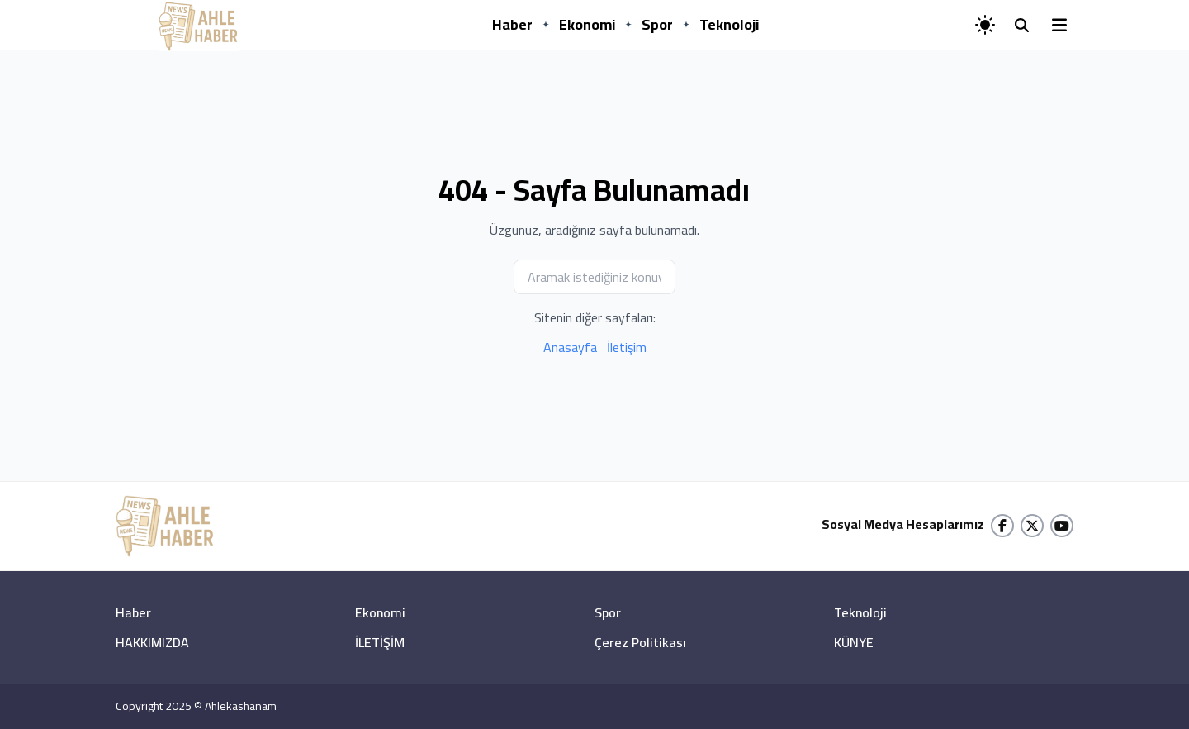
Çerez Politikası (640, 642)
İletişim (627, 347)
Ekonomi (587, 24)
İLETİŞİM (380, 642)
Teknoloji (729, 24)
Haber (512, 24)
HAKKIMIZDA (152, 642)
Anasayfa (570, 347)
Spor (657, 24)
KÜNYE (854, 642)
